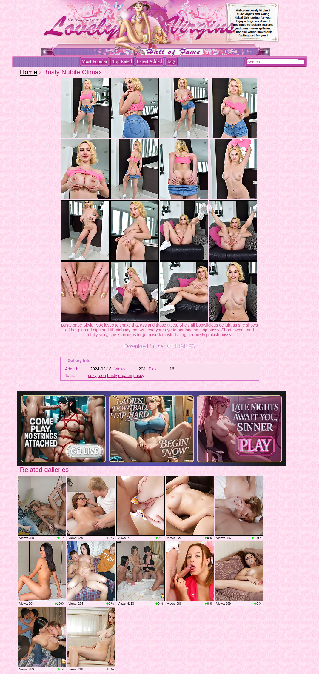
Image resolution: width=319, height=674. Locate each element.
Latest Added (149, 61)
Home (29, 72)
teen (102, 375)
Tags (171, 61)
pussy (138, 375)
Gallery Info (78, 360)
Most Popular (94, 61)
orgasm (125, 375)
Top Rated (122, 61)
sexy (92, 375)
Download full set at (159, 346)
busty (112, 375)
